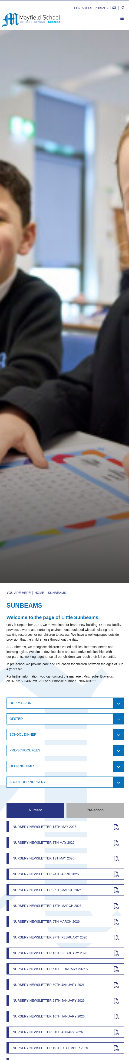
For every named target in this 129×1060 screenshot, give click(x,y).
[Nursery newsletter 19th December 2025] (65, 1047)
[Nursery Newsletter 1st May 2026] (65, 858)
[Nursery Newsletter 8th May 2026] (65, 842)
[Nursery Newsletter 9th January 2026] (65, 1032)
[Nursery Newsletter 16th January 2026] (65, 1016)
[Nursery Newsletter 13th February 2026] (65, 953)
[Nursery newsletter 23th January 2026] (65, 1000)
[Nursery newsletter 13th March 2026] (65, 905)
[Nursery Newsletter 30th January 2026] (65, 984)
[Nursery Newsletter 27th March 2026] (65, 889)
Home (39, 593)
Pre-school (95, 810)
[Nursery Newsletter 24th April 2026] (65, 874)
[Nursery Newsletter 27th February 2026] (65, 937)
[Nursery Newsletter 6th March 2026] (65, 921)
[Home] (31, 20)
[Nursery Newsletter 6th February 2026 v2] (65, 968)
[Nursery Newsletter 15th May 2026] (65, 826)
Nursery (35, 810)
